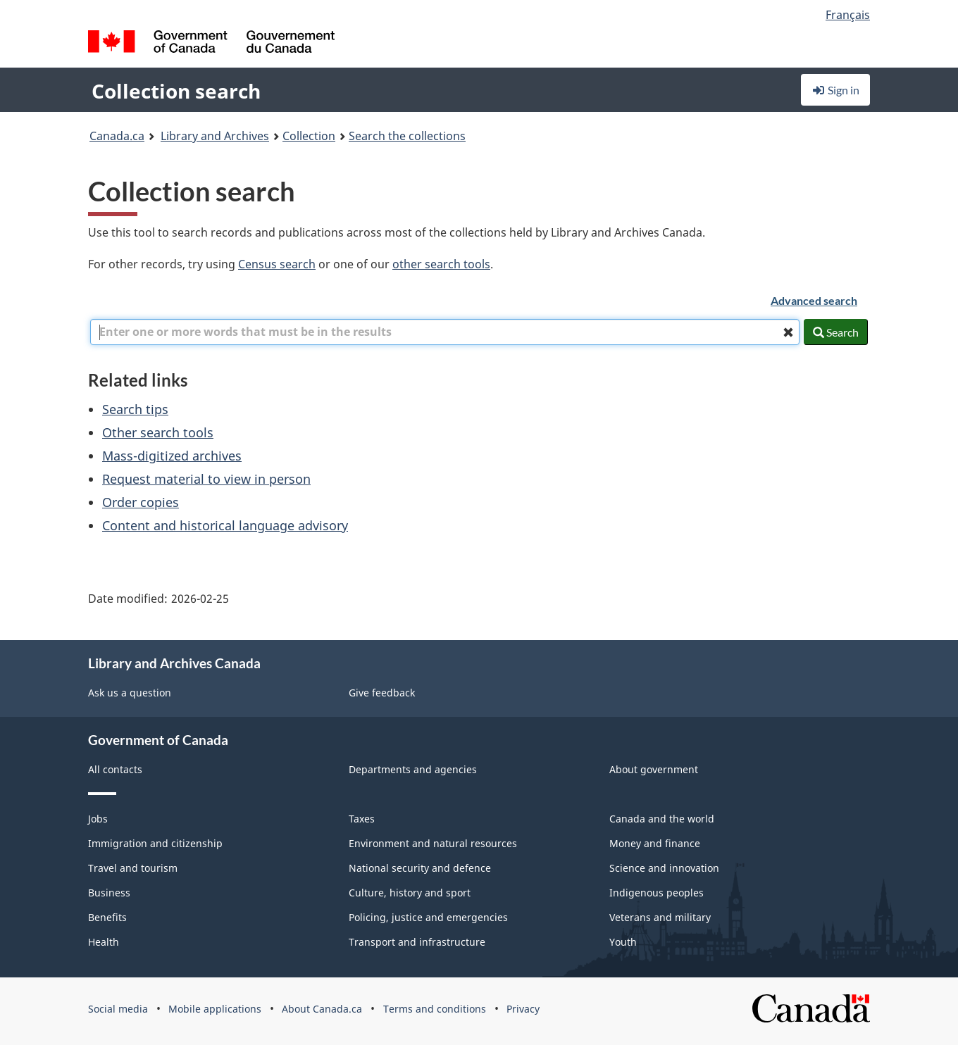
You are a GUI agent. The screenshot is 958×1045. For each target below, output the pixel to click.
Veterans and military (660, 917)
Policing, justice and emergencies (428, 917)
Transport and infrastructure (417, 942)
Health (103, 942)
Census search (277, 264)
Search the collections (407, 136)
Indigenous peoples (656, 892)
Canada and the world (661, 818)
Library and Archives (215, 136)
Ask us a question (129, 692)
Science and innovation (664, 868)
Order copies (140, 502)
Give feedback (382, 692)
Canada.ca (116, 136)
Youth (623, 942)
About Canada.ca (322, 1008)
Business (109, 892)
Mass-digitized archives (172, 455)
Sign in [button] (835, 89)
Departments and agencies (413, 769)
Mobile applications (214, 1008)
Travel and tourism (133, 868)
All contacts (115, 769)
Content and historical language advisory (225, 525)
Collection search (176, 90)
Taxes (362, 818)
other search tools (441, 264)
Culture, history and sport (410, 892)
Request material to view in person (206, 478)
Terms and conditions (434, 1008)
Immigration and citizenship (155, 843)
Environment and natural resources (433, 843)
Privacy (523, 1008)
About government (653, 769)
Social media (118, 1008)
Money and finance (654, 843)
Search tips (135, 409)
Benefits (107, 917)
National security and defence (420, 868)
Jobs (98, 818)
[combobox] (445, 332)
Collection (308, 136)
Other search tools (157, 432)
